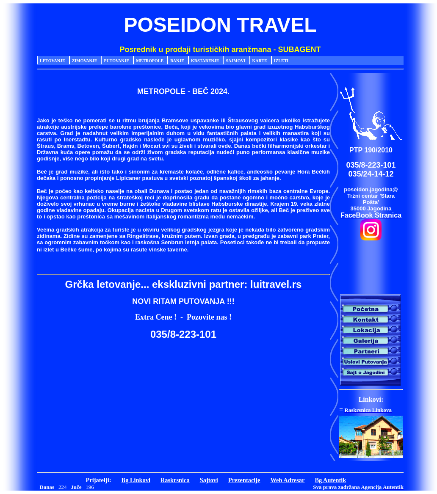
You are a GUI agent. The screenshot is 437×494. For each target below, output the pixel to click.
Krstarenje (205, 60)
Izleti (281, 60)
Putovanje (116, 60)
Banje (177, 60)
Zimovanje (84, 60)
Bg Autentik (330, 480)
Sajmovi (235, 60)
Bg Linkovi (136, 480)
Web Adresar (288, 480)
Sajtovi (209, 480)
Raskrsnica (175, 480)
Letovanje (52, 60)
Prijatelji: (98, 480)
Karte (259, 60)
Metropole (149, 60)
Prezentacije (244, 480)
